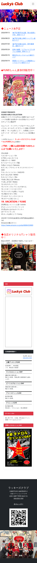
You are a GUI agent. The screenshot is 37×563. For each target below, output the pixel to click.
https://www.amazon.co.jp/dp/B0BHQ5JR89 (17, 225)
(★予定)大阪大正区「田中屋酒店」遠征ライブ (23, 45)
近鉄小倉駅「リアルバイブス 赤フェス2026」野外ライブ (23, 50)
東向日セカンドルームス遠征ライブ (23, 56)
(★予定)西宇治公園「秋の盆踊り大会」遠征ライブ (23, 34)
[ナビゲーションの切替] (33, 4)
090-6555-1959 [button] (27, 358)
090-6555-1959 (18, 498)
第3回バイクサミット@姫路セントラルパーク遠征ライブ (23, 62)
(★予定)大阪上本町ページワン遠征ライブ (23, 39)
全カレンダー (18, 504)
